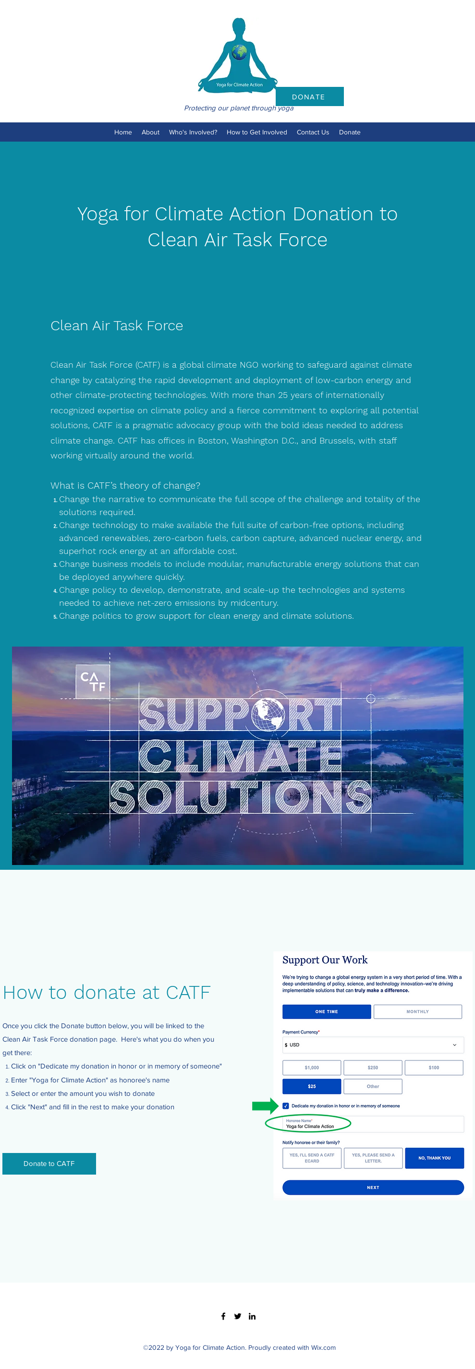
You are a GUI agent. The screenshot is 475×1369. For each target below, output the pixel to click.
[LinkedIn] (252, 1316)
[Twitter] (238, 1316)
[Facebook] (223, 1316)
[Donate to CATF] (49, 1164)
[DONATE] (310, 96)
